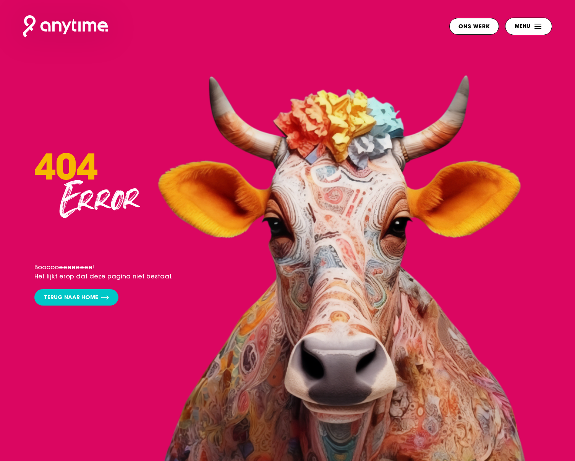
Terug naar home (76, 298)
